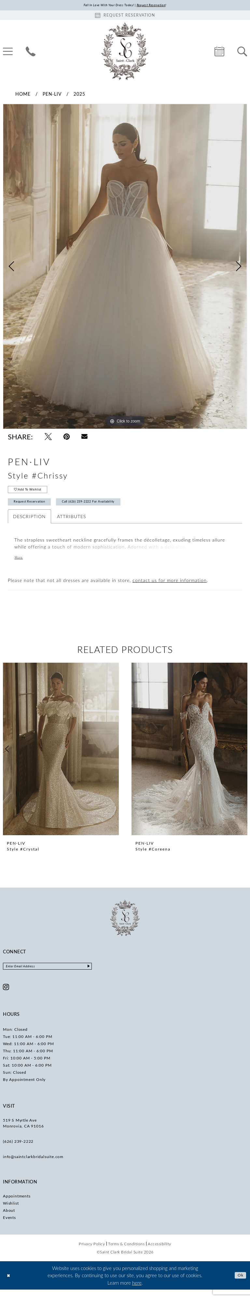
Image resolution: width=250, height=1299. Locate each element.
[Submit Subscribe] (113, 975)
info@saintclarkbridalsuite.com (33, 1166)
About (9, 1220)
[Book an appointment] (125, 16)
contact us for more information (169, 588)
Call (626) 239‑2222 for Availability (114, 508)
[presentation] (61, 757)
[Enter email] (60, 975)
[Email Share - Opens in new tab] (84, 438)
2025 (79, 95)
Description (29, 524)
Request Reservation (36, 508)
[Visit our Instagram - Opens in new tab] (6, 996)
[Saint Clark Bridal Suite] (125, 52)
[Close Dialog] (9, 1285)
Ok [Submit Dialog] (239, 1284)
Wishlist (11, 1212)
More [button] (20, 565)
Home (23, 95)
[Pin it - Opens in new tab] (66, 437)
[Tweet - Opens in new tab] (48, 437)
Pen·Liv (52, 95)
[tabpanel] (125, 267)
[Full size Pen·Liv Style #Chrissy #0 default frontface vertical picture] (125, 267)
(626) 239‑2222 (18, 1151)
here (137, 1292)
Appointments (17, 1205)
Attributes (71, 524)
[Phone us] (30, 52)
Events (9, 1227)
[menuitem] (30, 52)
